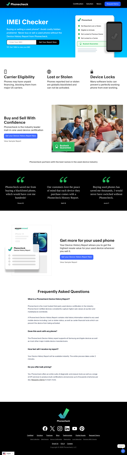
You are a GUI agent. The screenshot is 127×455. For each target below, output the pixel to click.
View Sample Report (12, 141)
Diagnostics (67, 439)
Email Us (55, 444)
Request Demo (112, 4)
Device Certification (56, 439)
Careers (70, 444)
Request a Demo (38, 380)
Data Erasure (45, 439)
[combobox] (8, 453)
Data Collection (34, 439)
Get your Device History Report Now (20, 136)
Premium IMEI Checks (90, 439)
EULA (63, 444)
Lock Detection (77, 439)
